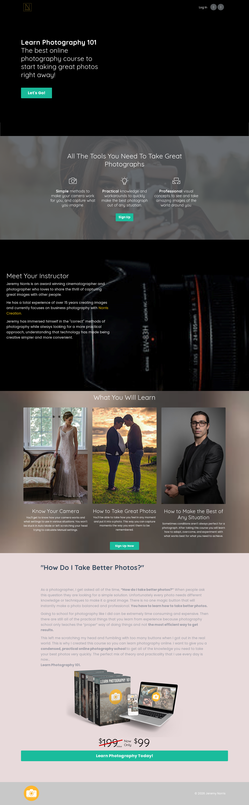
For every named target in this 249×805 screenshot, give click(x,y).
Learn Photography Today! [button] (124, 756)
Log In (203, 7)
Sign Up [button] (124, 217)
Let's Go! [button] (36, 93)
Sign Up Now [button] (124, 546)
